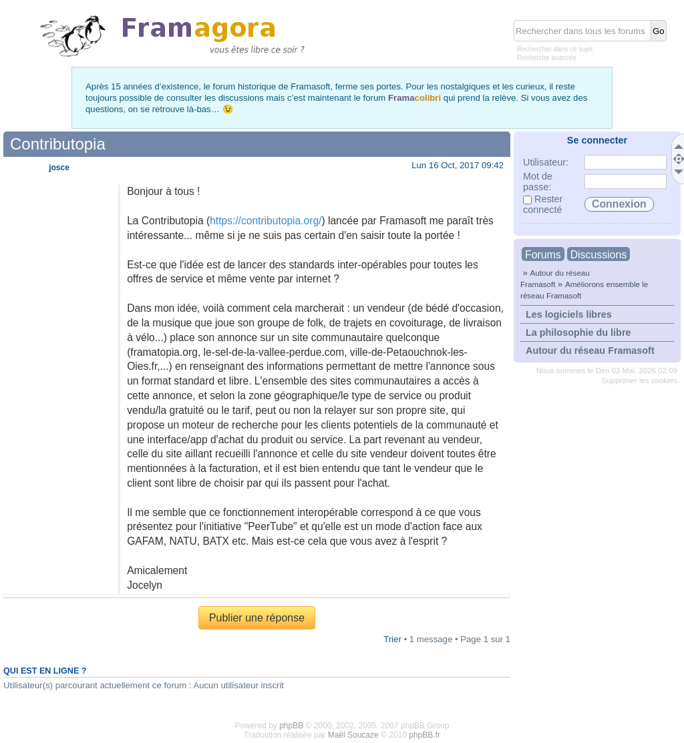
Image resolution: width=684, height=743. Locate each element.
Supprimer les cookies (639, 381)
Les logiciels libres (569, 314)
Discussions (598, 254)
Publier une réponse (257, 618)
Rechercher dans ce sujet (554, 49)
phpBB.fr (424, 735)
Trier (392, 639)
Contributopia (58, 144)
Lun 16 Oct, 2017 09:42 (457, 165)
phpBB (291, 725)
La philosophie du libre (578, 332)
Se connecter (597, 140)
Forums (543, 254)
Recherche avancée (546, 57)
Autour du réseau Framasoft (590, 350)
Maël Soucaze (353, 735)
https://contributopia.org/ (265, 220)
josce (59, 167)
